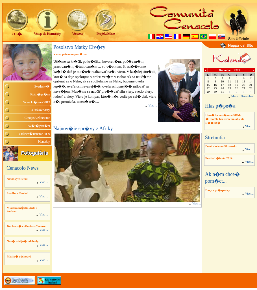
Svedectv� (42, 86)
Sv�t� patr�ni (39, 126)
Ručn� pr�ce (40, 94)
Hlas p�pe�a (220, 106)
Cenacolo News (22, 168)
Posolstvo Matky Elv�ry (79, 47)
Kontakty (44, 141)
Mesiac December (242, 96)
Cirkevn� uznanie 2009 (34, 134)
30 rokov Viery (40, 110)
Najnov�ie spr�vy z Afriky (83, 128)
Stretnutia (215, 137)
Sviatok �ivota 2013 (36, 102)
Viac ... (42, 182)
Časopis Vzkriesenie (37, 117)
